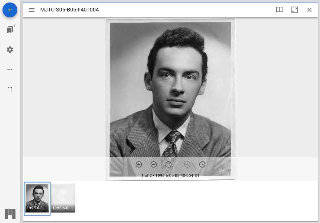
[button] (37, 198)
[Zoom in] (138, 164)
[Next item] (202, 164)
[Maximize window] (294, 9)
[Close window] (309, 9)
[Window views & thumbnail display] (279, 9)
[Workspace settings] (9, 49)
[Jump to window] (9, 29)
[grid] (170, 201)
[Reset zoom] (168, 164)
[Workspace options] (9, 69)
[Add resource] (9, 9)
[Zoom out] (153, 164)
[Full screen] (9, 89)
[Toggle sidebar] (31, 9)
